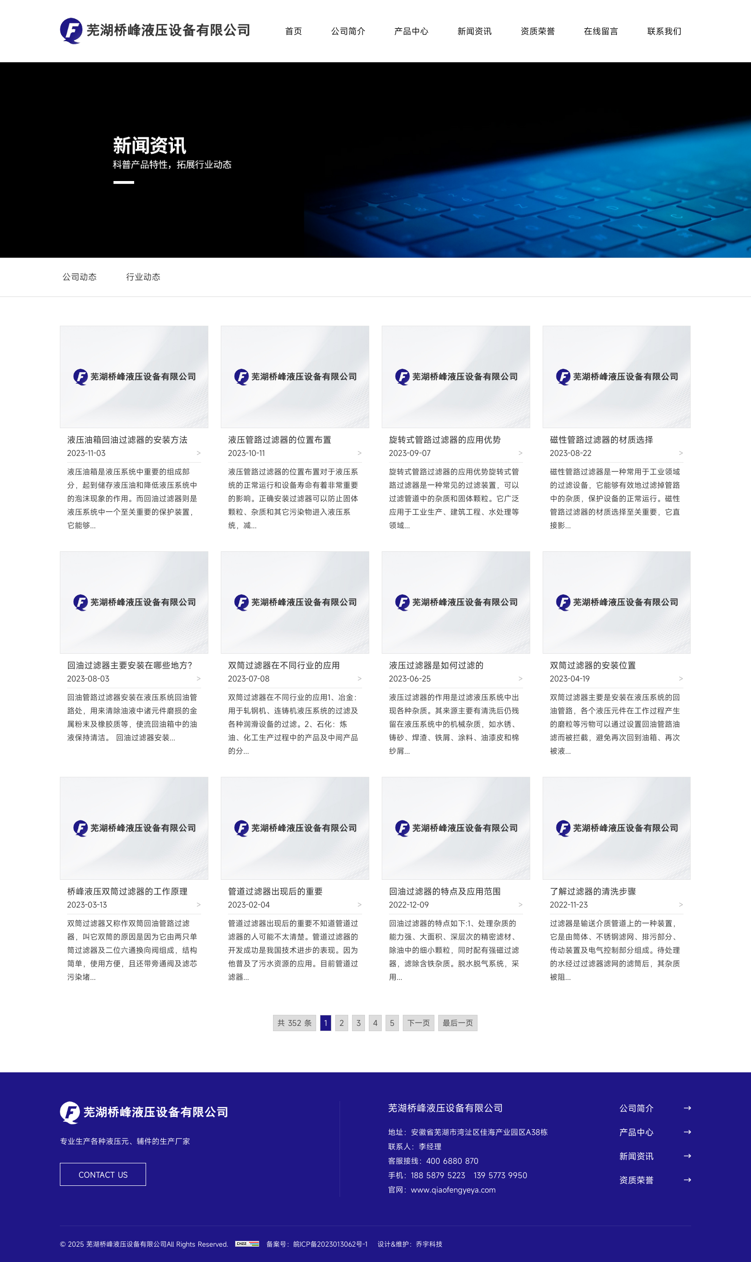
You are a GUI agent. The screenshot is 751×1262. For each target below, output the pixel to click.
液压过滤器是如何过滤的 (436, 665)
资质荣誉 (538, 31)
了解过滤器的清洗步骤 (593, 891)
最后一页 (458, 1023)
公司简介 (348, 31)
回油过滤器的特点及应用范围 (445, 891)
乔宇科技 (429, 1244)
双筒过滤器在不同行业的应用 (284, 665)
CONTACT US (103, 1175)
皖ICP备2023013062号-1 (330, 1244)
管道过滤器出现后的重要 (275, 891)
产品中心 (411, 31)
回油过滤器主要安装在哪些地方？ (131, 665)
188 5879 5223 (438, 1175)
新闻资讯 (474, 31)
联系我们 (664, 31)
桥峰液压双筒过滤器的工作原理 (127, 891)
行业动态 (143, 277)
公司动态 (79, 277)
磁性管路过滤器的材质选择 (601, 439)
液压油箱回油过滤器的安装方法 (127, 439)
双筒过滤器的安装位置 (593, 665)
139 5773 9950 (500, 1175)
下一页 (418, 1023)
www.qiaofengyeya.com (453, 1189)
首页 (293, 31)
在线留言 (601, 31)
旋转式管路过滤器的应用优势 (445, 439)
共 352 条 (294, 1023)
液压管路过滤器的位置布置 (279, 439)
